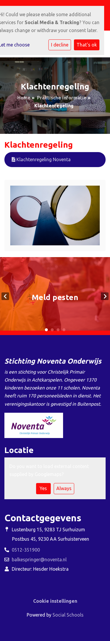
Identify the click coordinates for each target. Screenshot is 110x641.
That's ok (87, 44)
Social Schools (68, 614)
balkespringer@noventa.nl (39, 559)
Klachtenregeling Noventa (41, 159)
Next (105, 296)
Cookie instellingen (55, 601)
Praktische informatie (62, 97)
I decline (59, 44)
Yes (43, 488)
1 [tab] (46, 329)
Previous (5, 296)
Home (24, 97)
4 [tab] (63, 329)
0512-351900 (26, 549)
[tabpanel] (55, 296)
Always (64, 488)
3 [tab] (58, 329)
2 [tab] (52, 329)
